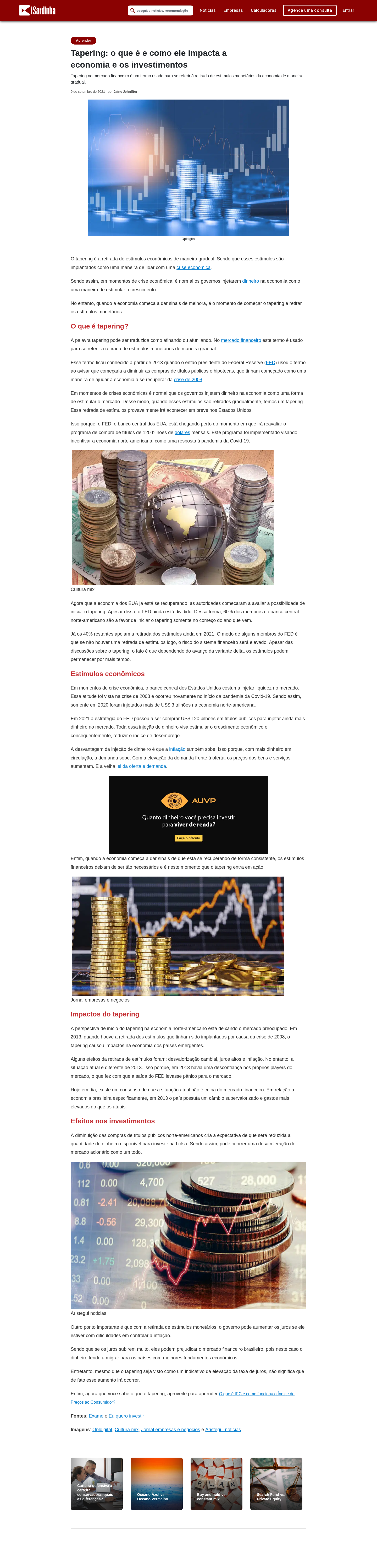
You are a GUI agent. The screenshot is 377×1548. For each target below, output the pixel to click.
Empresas (233, 10)
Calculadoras (263, 10)
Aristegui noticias (223, 1429)
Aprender (83, 40)
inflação (177, 749)
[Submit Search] (132, 10)
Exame (96, 1416)
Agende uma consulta (310, 10)
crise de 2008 (188, 379)
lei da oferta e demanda (141, 766)
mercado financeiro (241, 340)
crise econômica (193, 267)
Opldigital (102, 1429)
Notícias (208, 10)
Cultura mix (126, 1429)
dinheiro (250, 281)
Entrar (348, 10)
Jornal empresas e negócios (170, 1429)
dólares (182, 432)
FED (270, 362)
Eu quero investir (126, 1416)
